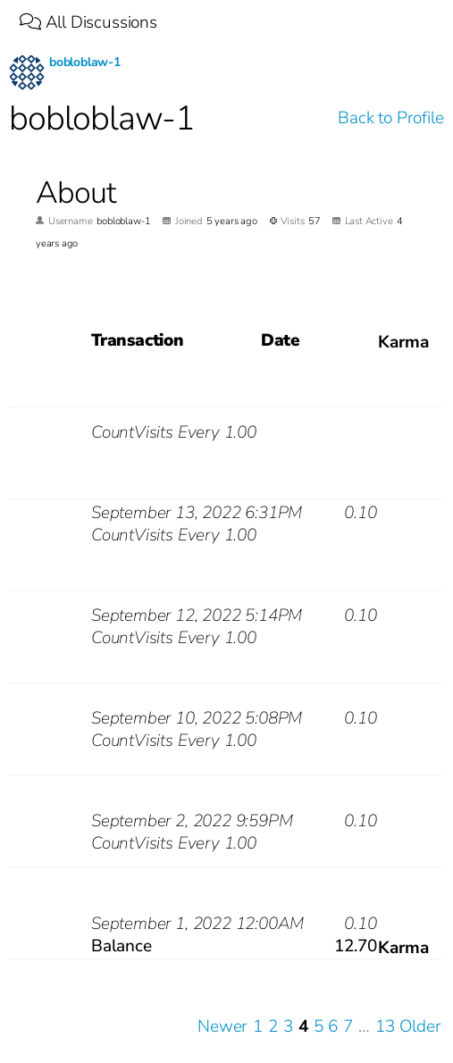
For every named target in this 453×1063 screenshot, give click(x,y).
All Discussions (88, 22)
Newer (222, 1027)
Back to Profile (390, 118)
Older (419, 1027)
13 (385, 1027)
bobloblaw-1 (85, 62)
